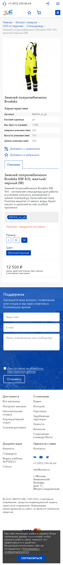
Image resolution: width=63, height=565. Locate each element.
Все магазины (11, 401)
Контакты (39, 448)
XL (16, 240)
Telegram (47, 457)
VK (34, 457)
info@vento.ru (41, 469)
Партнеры (39, 411)
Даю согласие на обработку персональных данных (25, 370)
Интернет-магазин (14, 406)
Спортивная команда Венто (43, 435)
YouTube (41, 457)
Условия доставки (14, 427)
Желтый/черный (18, 252)
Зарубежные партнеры (41, 417)
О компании (41, 396)
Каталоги (8, 448)
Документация (12, 443)
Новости (38, 424)
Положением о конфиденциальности (22, 550)
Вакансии (39, 429)
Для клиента (11, 396)
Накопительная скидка (12, 412)
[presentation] (28, 358)
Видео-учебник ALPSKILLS (13, 460)
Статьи (7, 466)
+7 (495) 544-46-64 (19, 3)
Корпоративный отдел (13, 421)
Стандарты (10, 453)
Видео (37, 401)
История (39, 406)
